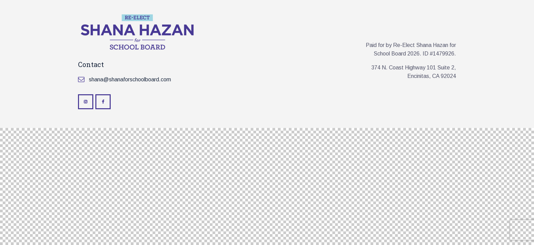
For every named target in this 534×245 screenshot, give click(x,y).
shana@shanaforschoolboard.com (130, 79)
